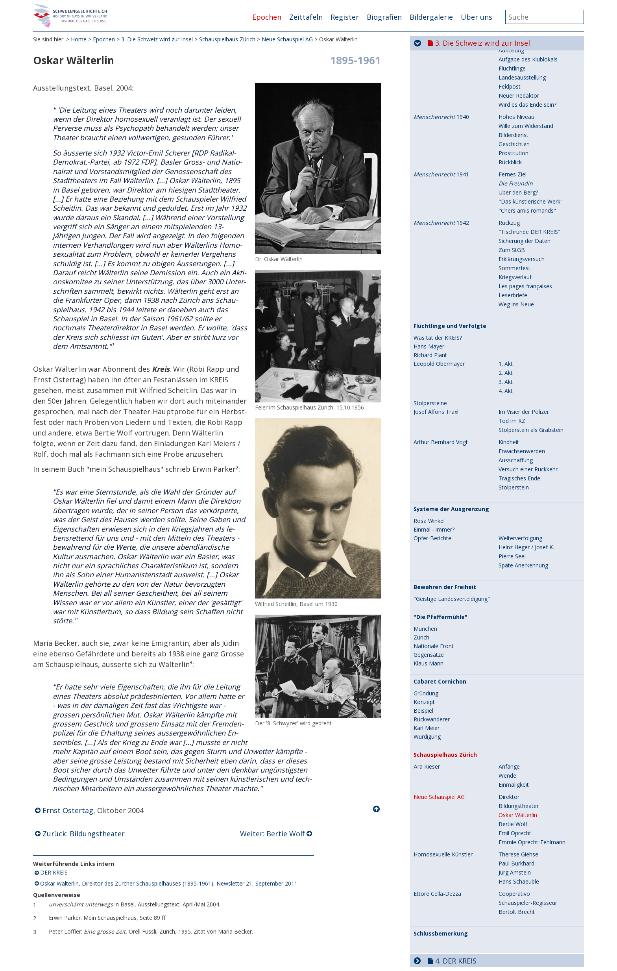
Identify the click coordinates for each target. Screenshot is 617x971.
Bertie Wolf (513, 743)
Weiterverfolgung (520, 457)
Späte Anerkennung (523, 484)
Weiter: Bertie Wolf (272, 833)
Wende (507, 694)
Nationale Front (434, 565)
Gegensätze (429, 573)
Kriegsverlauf (515, 196)
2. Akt (506, 291)
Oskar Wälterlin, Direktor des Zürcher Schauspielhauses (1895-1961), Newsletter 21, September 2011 (168, 883)
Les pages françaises (525, 205)
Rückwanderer (432, 638)
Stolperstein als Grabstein (531, 348)
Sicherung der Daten (524, 159)
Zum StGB (512, 168)
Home (79, 39)
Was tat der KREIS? (438, 256)
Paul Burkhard (516, 782)
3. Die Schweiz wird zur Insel (157, 39)
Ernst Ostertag (67, 810)
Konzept (424, 621)
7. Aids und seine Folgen (475, 927)
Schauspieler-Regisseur (528, 821)
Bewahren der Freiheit (445, 506)
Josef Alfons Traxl (436, 331)
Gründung (426, 612)
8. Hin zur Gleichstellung (476, 942)
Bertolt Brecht (517, 830)
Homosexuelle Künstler (443, 773)
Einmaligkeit (514, 703)
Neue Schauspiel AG (287, 39)
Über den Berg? (518, 111)
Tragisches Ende (519, 397)
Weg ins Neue (516, 223)
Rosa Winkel (429, 440)
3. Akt (506, 300)
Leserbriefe (513, 214)
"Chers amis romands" (527, 129)
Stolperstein (514, 406)
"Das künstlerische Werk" (531, 120)
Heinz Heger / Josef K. (526, 466)
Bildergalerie (431, 17)
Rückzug (509, 141)
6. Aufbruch (454, 911)
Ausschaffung (516, 379)
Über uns (476, 17)
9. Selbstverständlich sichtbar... (488, 958)
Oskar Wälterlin (518, 734)
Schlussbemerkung (441, 852)
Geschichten (514, 63)
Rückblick (510, 81)
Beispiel (423, 629)
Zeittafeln (306, 17)
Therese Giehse (518, 773)
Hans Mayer (429, 265)
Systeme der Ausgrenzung (451, 428)
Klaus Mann (428, 582)
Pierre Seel (512, 475)
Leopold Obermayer (439, 282)
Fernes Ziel (512, 93)
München (425, 547)
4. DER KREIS (456, 879)
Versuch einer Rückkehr (528, 388)
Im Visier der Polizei (523, 330)
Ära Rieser (427, 685)
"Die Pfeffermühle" (440, 536)
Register (345, 17)
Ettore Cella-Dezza (437, 812)
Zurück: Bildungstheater (83, 833)
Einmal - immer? (434, 448)
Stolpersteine (430, 322)
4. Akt (506, 309)
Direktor (509, 715)
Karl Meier (427, 647)
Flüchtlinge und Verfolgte (450, 245)
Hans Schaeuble (519, 800)
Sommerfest (514, 187)
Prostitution (513, 72)
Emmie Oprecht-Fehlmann (532, 761)
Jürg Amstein (515, 791)
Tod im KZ (512, 339)
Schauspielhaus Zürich (227, 39)
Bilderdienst (513, 53)
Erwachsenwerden (522, 370)
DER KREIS (54, 872)
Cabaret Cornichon (440, 600)
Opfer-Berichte (432, 457)
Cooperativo (514, 812)
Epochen (266, 17)
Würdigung (427, 655)
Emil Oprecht (515, 752)
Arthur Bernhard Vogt (441, 361)
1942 (441, 142)
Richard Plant (430, 274)
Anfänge (509, 685)
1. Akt (506, 282)
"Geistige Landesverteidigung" (452, 518)
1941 (441, 93)
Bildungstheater (519, 724)
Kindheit (509, 361)
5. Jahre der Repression (474, 895)
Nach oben (377, 809)
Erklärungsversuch (522, 178)
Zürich (421, 556)
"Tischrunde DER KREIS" (529, 150)
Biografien (384, 17)
